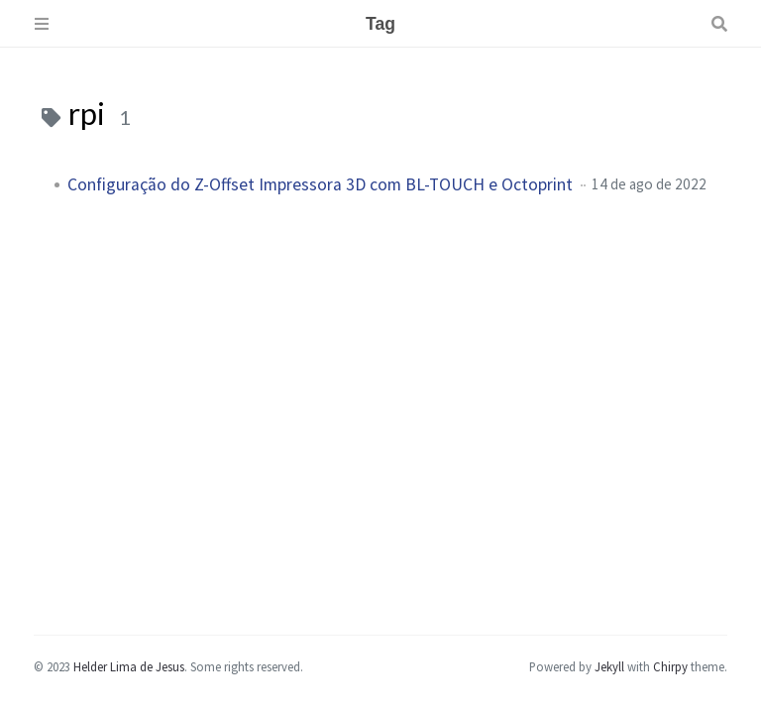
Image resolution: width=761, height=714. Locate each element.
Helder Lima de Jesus (128, 666)
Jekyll (609, 666)
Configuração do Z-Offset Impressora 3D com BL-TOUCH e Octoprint (320, 184)
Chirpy (670, 666)
